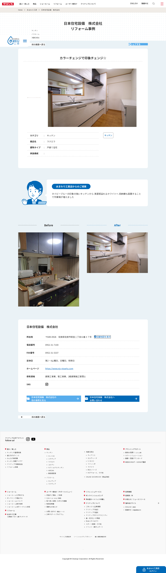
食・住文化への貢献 (93, 527)
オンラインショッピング (94, 505)
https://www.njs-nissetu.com (59, 371)
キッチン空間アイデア (14, 470)
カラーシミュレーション (133, 464)
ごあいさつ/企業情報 (93, 516)
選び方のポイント (13, 464)
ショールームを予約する (15, 504)
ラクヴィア (52, 493)
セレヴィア (52, 490)
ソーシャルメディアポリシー (83, 546)
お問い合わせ (55, 520)
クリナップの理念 (92, 519)
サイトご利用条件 (65, 546)
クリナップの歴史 (92, 521)
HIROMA (51, 480)
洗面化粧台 (90, 461)
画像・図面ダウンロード (133, 467)
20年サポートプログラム (55, 523)
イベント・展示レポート (94, 536)
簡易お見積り (133, 462)
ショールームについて (15, 510)
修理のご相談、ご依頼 (54, 504)
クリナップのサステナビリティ (97, 524)
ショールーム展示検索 (15, 513)
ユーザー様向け (79, 3)
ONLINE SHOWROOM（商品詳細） (98, 486)
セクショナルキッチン (56, 477)
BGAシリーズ (92, 479)
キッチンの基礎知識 (14, 462)
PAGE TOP (83, 558)
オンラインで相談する (15, 507)
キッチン (49, 462)
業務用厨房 (52, 482)
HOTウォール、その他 (95, 482)
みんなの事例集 (12, 467)
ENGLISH (134, 3)
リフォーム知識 (12, 476)
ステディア (52, 468)
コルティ (51, 474)
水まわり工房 (32, 10)
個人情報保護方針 (100, 546)
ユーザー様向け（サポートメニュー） (59, 501)
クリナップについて (96, 3)
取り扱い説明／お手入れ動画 (56, 510)
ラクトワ (91, 476)
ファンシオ (91, 473)
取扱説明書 (50, 513)
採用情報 (128, 501)
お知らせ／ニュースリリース (135, 508)
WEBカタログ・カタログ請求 (135, 471)
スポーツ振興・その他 (93, 533)
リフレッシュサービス (93, 501)
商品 (48, 458)
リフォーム (66, 3)
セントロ (51, 465)
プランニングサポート (133, 458)
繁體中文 (144, 3)
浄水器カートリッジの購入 (95, 508)
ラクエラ (51, 471)
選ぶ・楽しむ (33, 3)
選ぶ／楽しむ (11, 458)
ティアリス (91, 464)
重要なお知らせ (51, 516)
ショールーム (53, 3)
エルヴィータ (92, 467)
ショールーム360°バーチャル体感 (18, 516)
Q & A (54, 507)
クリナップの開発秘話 (15, 473)
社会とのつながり (92, 530)
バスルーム (50, 487)
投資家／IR (129, 505)
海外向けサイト (130, 512)
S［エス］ (91, 470)
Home (20, 10)
